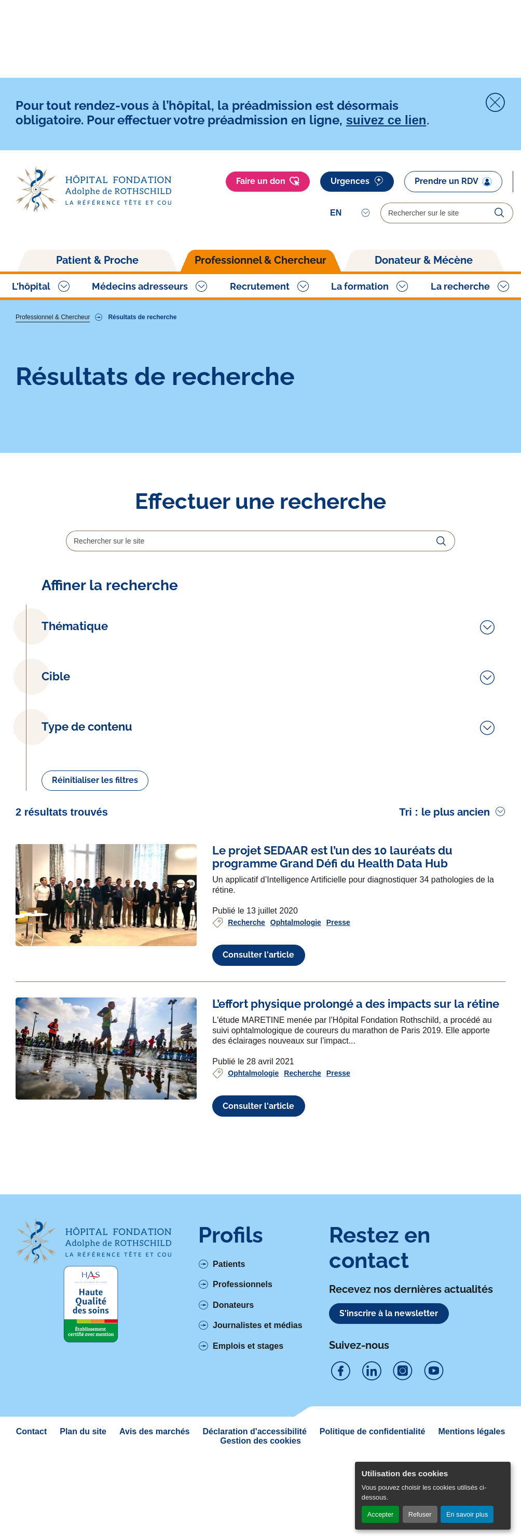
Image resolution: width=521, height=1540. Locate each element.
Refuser (420, 1514)
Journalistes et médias (258, 1408)
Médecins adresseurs (140, 286)
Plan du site (83, 1514)
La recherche (460, 286)
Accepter (380, 1514)
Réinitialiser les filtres (95, 863)
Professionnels (242, 1367)
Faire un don (267, 181)
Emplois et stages (248, 1428)
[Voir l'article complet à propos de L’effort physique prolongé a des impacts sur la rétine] (106, 1131)
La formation (360, 286)
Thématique (75, 626)
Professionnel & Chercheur (260, 260)
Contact (31, 1514)
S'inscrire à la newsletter (388, 1396)
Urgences (357, 181)
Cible (56, 728)
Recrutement (260, 286)
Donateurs (233, 1388)
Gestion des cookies (260, 1523)
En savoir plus (467, 1514)
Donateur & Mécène (424, 260)
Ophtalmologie (295, 1005)
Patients (229, 1347)
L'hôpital (31, 286)
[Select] (350, 213)
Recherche (246, 1005)
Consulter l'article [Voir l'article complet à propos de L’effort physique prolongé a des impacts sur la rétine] (258, 1189)
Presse (338, 1005)
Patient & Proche (97, 260)
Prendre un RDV (453, 181)
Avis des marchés (154, 1514)
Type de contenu (87, 794)
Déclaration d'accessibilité (255, 1514)
